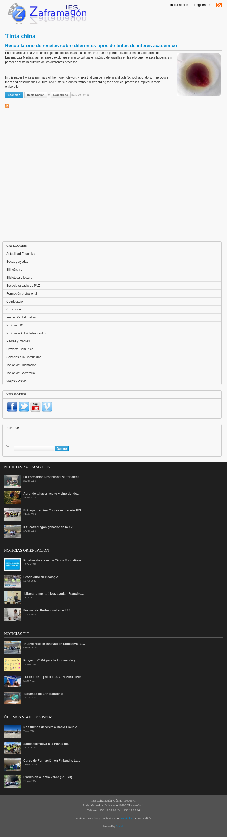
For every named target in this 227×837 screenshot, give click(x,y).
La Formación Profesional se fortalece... (52, 477)
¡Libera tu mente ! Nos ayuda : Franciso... (53, 594)
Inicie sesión (35, 94)
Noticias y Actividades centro (26, 333)
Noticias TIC (14, 325)
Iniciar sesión (179, 5)
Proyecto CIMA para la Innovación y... (50, 660)
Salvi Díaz (126, 818)
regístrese (60, 94)
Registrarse (202, 5)
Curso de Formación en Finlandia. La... (51, 760)
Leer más (15, 94)
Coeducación (15, 301)
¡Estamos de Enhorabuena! (43, 694)
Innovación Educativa (21, 317)
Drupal (120, 826)
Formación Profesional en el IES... (48, 610)
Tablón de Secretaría (20, 373)
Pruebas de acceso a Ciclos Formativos (52, 560)
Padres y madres (18, 341)
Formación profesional (21, 293)
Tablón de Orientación (21, 365)
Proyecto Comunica (19, 349)
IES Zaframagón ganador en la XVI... (49, 527)
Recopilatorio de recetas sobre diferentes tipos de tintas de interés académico (91, 45)
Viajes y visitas (16, 381)
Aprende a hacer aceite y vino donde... (51, 493)
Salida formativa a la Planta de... (46, 744)
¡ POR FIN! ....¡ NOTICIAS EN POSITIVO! (52, 677)
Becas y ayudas (17, 262)
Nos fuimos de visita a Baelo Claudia (50, 727)
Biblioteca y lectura (19, 277)
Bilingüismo (14, 269)
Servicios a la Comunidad (23, 357)
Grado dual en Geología (40, 577)
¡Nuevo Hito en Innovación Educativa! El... (54, 644)
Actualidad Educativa (20, 254)
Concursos (13, 309)
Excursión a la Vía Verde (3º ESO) (47, 777)
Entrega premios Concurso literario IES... (53, 510)
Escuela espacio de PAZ (23, 285)
